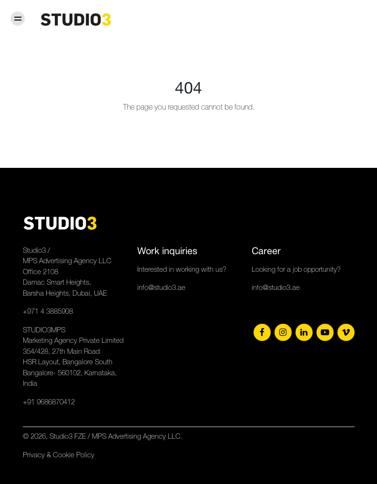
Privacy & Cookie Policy (58, 455)
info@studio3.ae (161, 287)
